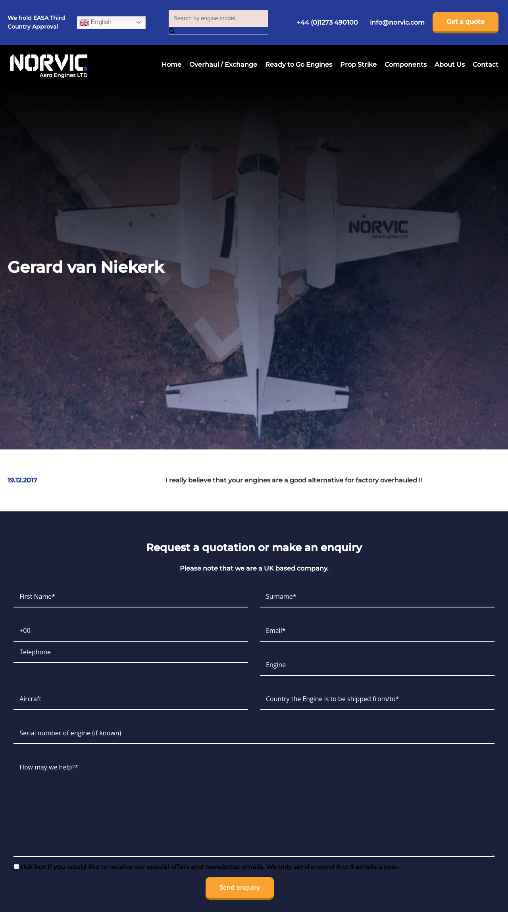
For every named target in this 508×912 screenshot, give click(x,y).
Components (406, 64)
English (95, 22)
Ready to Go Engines (298, 64)
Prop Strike (358, 64)
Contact (485, 64)
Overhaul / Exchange (223, 64)
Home (171, 64)
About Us (450, 64)
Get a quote (465, 21)
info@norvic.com (397, 22)
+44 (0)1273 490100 (327, 22)
